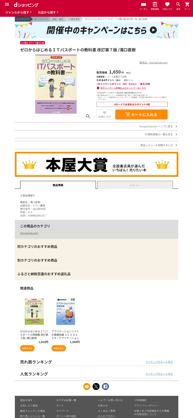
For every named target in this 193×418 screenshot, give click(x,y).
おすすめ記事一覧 (66, 400)
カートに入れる (141, 115)
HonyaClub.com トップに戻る (156, 126)
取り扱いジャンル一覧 (32, 416)
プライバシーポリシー (146, 405)
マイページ (62, 410)
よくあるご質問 (106, 410)
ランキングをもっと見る (159, 362)
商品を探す (26, 400)
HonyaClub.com (29, 233)
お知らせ (103, 405)
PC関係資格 (74, 19)
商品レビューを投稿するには (156, 145)
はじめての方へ (106, 416)
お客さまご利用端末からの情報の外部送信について (151, 412)
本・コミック (40, 19)
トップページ (23, 19)
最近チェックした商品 (32, 410)
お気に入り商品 (29, 405)
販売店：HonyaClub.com (154, 62)
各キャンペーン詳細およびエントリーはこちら (123, 88)
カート (60, 405)
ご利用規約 (140, 400)
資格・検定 (57, 19)
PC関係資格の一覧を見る (159, 134)
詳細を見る (27, 348)
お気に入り (104, 116)
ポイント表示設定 (66, 416)
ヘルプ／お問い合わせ (110, 400)
